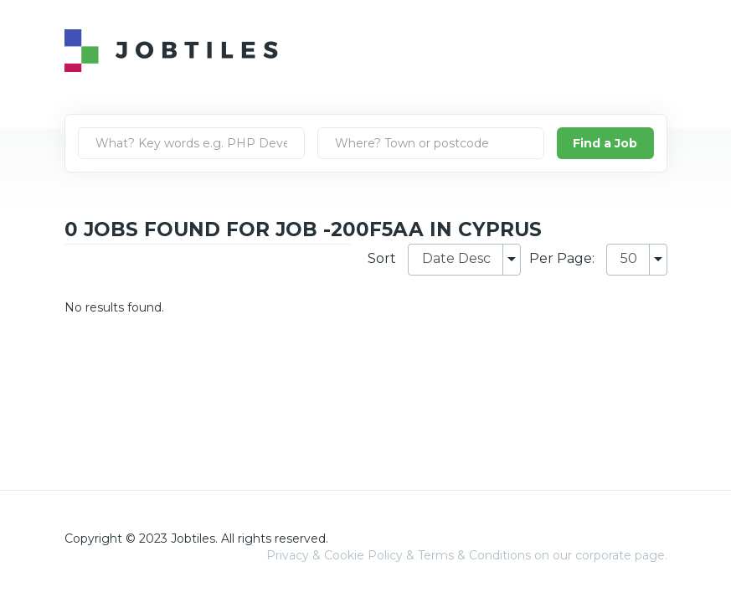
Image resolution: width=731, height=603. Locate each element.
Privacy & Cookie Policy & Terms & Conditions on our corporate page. (466, 555)
